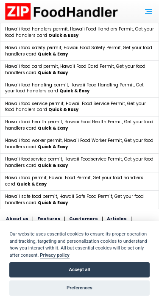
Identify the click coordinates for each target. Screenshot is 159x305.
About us (17, 219)
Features (49, 219)
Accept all (79, 269)
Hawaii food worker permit (33, 140)
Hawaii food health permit (33, 122)
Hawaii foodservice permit (33, 159)
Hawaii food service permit (34, 103)
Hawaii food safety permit (33, 47)
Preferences (79, 288)
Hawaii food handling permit (36, 85)
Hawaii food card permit (31, 66)
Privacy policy (55, 255)
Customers (83, 219)
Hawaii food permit (26, 177)
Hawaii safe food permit (31, 196)
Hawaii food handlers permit (36, 29)
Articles (117, 219)
